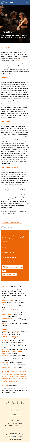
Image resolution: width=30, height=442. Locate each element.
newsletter (15, 414)
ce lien (18, 60)
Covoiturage (15, 420)
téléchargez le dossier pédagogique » (11, 222)
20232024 (7, 226)
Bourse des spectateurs (15, 423)
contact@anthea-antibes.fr (15, 436)
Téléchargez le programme (15, 428)
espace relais (15, 410)
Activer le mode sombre (15, 439)
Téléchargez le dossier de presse (15, 425)
